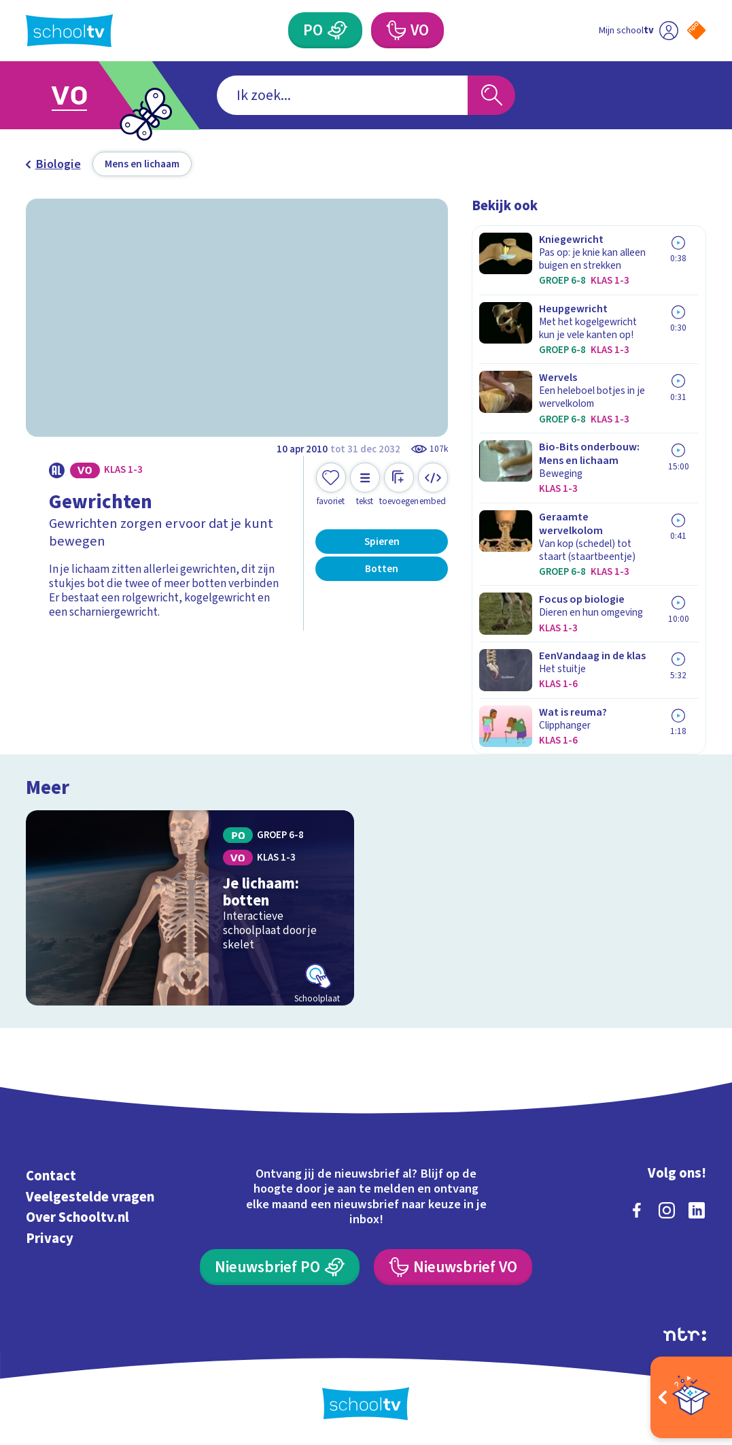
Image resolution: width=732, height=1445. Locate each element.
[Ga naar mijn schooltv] (638, 30)
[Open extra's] (691, 1397)
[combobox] (342, 95)
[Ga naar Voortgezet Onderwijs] (90, 95)
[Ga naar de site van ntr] (684, 1334)
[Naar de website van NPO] (696, 30)
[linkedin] (697, 1210)
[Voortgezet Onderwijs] (407, 30)
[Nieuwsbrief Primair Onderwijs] (280, 1267)
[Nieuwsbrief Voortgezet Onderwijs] (453, 1267)
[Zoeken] (491, 95)
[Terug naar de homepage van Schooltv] (69, 31)
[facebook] (637, 1210)
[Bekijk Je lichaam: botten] (190, 908)
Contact (51, 1176)
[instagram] (667, 1210)
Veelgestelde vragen (90, 1197)
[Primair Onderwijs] (325, 30)
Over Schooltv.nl (77, 1217)
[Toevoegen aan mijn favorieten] (331, 485)
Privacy (49, 1238)
